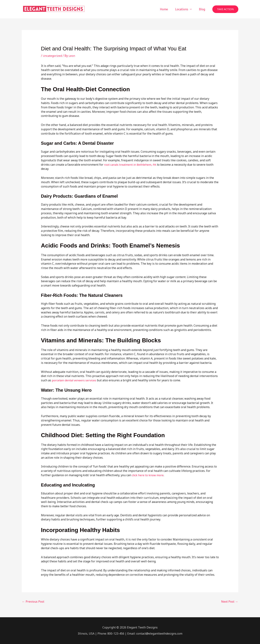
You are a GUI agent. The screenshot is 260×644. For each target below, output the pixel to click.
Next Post (229, 602)
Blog (203, 9)
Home (168, 9)
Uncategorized (52, 56)
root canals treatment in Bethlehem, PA (130, 165)
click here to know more (148, 475)
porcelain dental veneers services (74, 380)
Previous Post (33, 602)
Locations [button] (183, 9)
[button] (225, 9)
